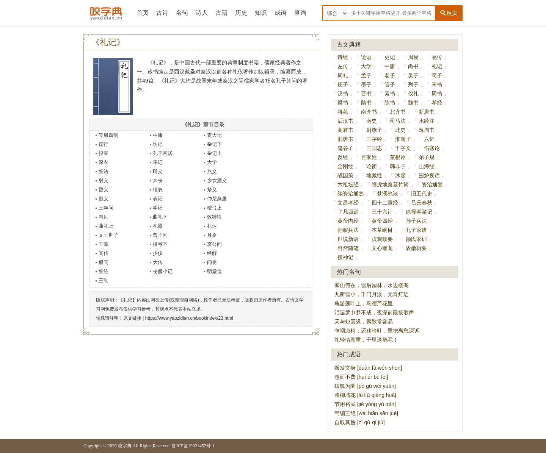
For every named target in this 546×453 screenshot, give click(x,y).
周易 (413, 57)
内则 (103, 217)
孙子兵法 (416, 221)
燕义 (212, 171)
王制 (103, 280)
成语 (281, 12)
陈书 (389, 103)
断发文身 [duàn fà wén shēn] (368, 368)
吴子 (413, 75)
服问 (103, 262)
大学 (212, 162)
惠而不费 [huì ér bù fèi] (361, 377)
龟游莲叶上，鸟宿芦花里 (363, 303)
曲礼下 (160, 217)
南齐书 (369, 112)
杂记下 (214, 144)
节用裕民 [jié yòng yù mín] (365, 404)
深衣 (103, 162)
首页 (142, 12)
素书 (389, 94)
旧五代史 (421, 194)
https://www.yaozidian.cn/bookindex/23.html (189, 318)
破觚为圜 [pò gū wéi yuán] (365, 386)
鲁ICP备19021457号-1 (193, 445)
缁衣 (158, 189)
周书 (436, 94)
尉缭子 (374, 130)
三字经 (374, 139)
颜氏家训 (416, 239)
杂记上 (214, 153)
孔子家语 (416, 230)
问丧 (212, 262)
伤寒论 (432, 148)
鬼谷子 (345, 148)
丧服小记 (163, 271)
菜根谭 (398, 157)
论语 (366, 57)
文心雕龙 (382, 248)
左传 (342, 66)
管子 (389, 84)
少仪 (158, 253)
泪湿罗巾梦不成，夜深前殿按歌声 (374, 312)
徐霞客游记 (419, 212)
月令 (212, 235)
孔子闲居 (163, 153)
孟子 (366, 75)
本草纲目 (382, 230)
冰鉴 (400, 175)
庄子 (342, 84)
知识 (261, 12)
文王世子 (108, 235)
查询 (300, 12)
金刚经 (345, 166)
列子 (413, 84)
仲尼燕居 (217, 199)
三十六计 (382, 212)
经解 (212, 253)
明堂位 (214, 271)
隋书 (366, 103)
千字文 (403, 148)
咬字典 (125, 445)
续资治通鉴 (350, 194)
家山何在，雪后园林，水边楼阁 (371, 285)
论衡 (371, 166)
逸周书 (427, 130)
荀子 (436, 75)
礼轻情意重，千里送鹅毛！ (366, 340)
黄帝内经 (348, 221)
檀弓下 (160, 244)
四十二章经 (385, 203)
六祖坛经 (348, 184)
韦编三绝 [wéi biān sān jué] (366, 413)
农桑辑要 (416, 248)
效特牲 (214, 217)
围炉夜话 (429, 175)
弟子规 (427, 157)
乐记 (158, 162)
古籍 (221, 12)
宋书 (436, 84)
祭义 (212, 189)
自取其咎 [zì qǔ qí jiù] (359, 422)
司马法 (398, 121)
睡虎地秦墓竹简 (390, 184)
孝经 (436, 103)
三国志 (374, 148)
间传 (103, 253)
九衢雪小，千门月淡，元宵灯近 (371, 294)
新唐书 (427, 112)
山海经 (427, 166)
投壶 (103, 153)
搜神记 (345, 257)
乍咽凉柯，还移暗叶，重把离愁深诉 (376, 331)
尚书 (413, 66)
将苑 (342, 112)
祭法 (103, 171)
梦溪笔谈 (387, 194)
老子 (389, 75)
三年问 (106, 208)
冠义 (103, 199)
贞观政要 (382, 239)
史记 (389, 57)
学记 (158, 208)
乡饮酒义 (217, 180)
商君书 (345, 130)
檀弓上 (214, 208)
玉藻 (103, 244)
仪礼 (413, 94)
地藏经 (374, 175)
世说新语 (348, 239)
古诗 (162, 12)
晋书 (366, 94)
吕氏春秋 (421, 203)
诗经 (342, 57)
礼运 (212, 226)
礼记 (436, 66)
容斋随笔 (348, 248)
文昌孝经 (348, 203)
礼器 (158, 226)
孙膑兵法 (348, 230)
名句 (182, 12)
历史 (241, 12)
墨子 (366, 84)
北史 (400, 130)
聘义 (158, 171)
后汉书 (345, 121)
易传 (436, 57)
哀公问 (214, 244)
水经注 (427, 121)
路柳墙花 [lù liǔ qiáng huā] (365, 395)
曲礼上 (106, 226)
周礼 (342, 75)
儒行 (103, 144)
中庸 (158, 135)
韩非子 (398, 166)
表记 (158, 199)
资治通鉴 (432, 184)
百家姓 (369, 157)
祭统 (103, 271)
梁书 (342, 103)
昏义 (103, 189)
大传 (158, 262)
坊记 (158, 144)
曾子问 (160, 235)
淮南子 (403, 139)
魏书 (413, 103)
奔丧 (158, 180)
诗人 (202, 12)
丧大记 (214, 135)
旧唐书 (345, 139)
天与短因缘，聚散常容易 (363, 322)
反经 (342, 157)
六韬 (429, 139)
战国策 (345, 175)
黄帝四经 (382, 221)
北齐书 (398, 112)
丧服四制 (108, 135)
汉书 (342, 94)
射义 (103, 180)
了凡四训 (348, 212)
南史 (371, 121)
